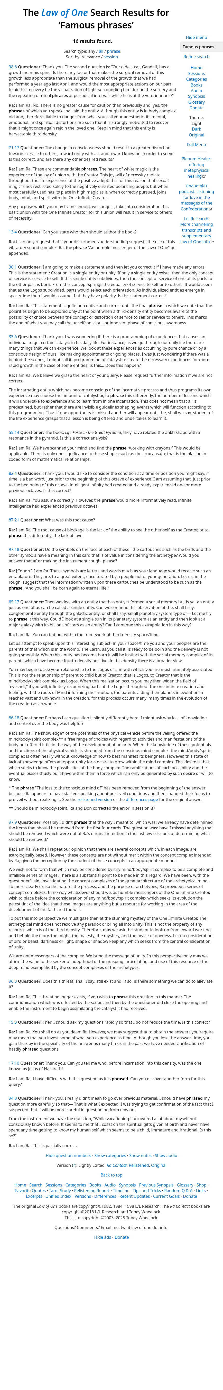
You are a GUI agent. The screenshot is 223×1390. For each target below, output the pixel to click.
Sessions (196, 73)
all (101, 51)
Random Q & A (178, 1190)
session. (111, 57)
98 (11, 67)
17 (17, 148)
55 (11, 432)
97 (11, 549)
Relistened (139, 1165)
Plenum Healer (196, 167)
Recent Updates (134, 1196)
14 (17, 432)
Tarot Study (60, 1190)
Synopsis (196, 96)
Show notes (140, 1155)
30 (11, 267)
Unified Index (58, 1196)
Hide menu (196, 37)
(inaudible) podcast (196, 197)
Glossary (196, 102)
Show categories (110, 1155)
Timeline (121, 1190)
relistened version (95, 799)
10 (17, 1063)
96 (11, 981)
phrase (113, 51)
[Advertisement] (103, 1280)
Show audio (166, 1155)
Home (196, 67)
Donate (196, 108)
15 (11, 1022)
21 (17, 520)
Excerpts (34, 1196)
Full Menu (196, 144)
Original (196, 135)
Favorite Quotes (30, 1190)
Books (196, 85)
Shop (201, 1185)
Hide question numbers (68, 1155)
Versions (83, 1196)
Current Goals (166, 1196)
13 (11, 232)
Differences (105, 1196)
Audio (196, 90)
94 (11, 1098)
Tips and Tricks (147, 1190)
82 (11, 473)
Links (201, 1190)
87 (11, 520)
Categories (196, 79)
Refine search (196, 56)
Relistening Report (91, 1190)
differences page (142, 799)
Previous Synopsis (156, 1185)
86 (11, 718)
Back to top (112, 1175)
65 (11, 602)
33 (11, 336)
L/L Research (196, 230)
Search (35, 1185)
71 (11, 148)
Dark (196, 129)
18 (17, 549)
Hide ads (102, 1237)
